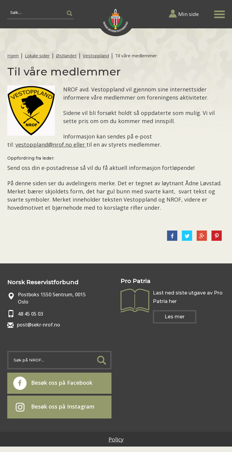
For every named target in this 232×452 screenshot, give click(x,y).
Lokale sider (37, 56)
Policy (116, 439)
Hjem (13, 56)
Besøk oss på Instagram (55, 407)
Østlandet (66, 56)
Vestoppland (96, 56)
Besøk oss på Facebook (52, 383)
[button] (219, 13)
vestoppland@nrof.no (44, 144)
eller (79, 144)
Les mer (175, 317)
